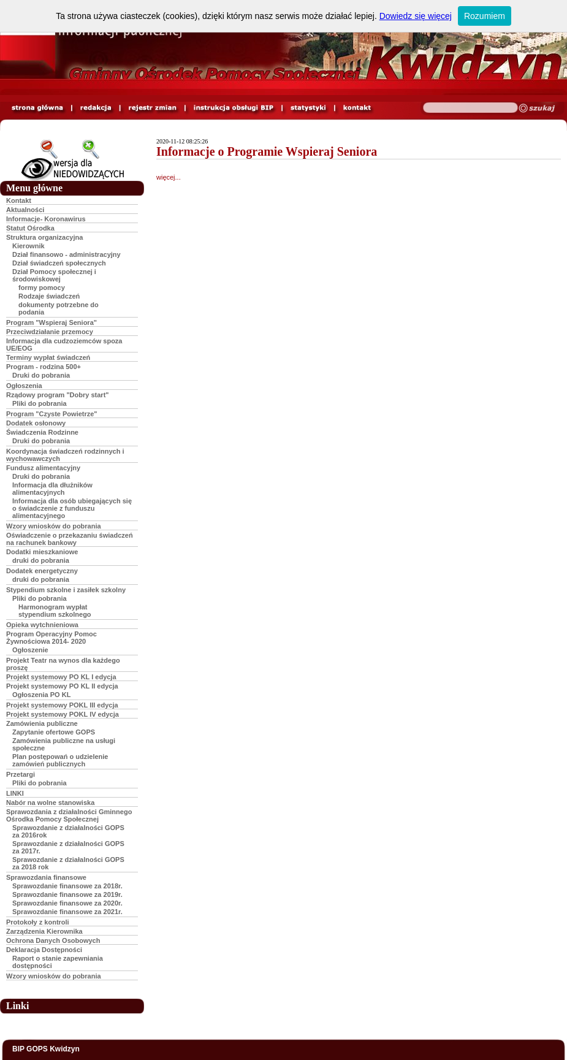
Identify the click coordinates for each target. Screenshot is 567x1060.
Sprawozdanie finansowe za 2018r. (67, 886)
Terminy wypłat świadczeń (48, 357)
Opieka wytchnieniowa (42, 624)
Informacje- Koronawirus (46, 219)
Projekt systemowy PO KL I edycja (61, 677)
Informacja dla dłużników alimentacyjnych (52, 488)
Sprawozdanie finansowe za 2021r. (67, 911)
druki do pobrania (40, 560)
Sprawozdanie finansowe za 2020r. (67, 903)
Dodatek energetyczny (42, 570)
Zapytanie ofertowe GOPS (53, 732)
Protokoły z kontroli (37, 922)
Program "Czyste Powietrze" (51, 414)
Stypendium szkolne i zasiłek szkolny (66, 589)
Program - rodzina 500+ (43, 366)
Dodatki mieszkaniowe (42, 551)
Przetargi (20, 774)
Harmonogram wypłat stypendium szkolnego (54, 610)
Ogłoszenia (24, 385)
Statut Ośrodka (30, 228)
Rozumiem (484, 16)
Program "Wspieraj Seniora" (51, 322)
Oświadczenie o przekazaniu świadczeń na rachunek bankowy (69, 539)
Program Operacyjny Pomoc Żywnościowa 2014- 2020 (51, 637)
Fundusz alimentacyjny (43, 467)
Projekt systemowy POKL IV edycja (62, 714)
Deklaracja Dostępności (44, 949)
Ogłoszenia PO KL (41, 694)
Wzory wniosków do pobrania (53, 526)
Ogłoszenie (30, 650)
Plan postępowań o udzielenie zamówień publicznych (60, 760)
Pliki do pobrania (39, 403)
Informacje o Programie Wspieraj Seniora (266, 151)
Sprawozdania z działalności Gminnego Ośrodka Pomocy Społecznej (69, 815)
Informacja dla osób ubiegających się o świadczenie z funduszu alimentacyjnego (72, 508)
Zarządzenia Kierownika (44, 931)
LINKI (15, 793)
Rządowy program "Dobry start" (57, 394)
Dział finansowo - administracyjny (66, 254)
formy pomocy (41, 287)
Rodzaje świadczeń (49, 296)
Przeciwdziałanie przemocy (49, 331)
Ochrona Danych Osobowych (53, 940)
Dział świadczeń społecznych (59, 263)
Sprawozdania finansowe (46, 877)
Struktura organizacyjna (44, 237)
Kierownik (28, 246)
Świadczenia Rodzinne (42, 432)
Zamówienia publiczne (42, 723)
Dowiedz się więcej (415, 16)
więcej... (168, 177)
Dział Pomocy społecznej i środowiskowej (54, 275)
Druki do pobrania (41, 375)
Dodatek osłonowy (36, 423)
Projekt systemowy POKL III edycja (62, 705)
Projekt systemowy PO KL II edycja (62, 686)
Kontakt (18, 200)
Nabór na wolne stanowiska (50, 802)
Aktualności (25, 209)
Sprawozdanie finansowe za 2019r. (67, 894)
